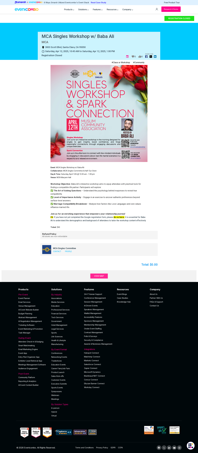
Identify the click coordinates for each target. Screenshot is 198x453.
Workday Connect (91, 387)
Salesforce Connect (92, 364)
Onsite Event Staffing (93, 329)
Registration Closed (179, 18)
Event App (22, 353)
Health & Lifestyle (58, 340)
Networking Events (59, 357)
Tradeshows (56, 361)
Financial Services (58, 313)
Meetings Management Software (32, 365)
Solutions (83, 9)
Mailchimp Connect (92, 357)
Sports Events (57, 387)
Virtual (54, 416)
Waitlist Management (92, 313)
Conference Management (95, 298)
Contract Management (93, 332)
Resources (112, 9)
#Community (138, 62)
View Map (99, 276)
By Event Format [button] (66, 349)
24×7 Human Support (93, 294)
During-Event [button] (33, 338)
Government (56, 321)
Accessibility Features (93, 317)
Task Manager (24, 333)
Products (69, 9)
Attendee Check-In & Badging (30, 342)
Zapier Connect (90, 368)
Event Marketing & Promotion (30, 329)
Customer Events (58, 380)
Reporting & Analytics (27, 381)
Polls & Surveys (90, 336)
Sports (54, 333)
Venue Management (26, 306)
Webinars (55, 395)
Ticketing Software (26, 325)
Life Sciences (57, 336)
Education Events (58, 365)
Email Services (24, 302)
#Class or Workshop (121, 62)
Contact (57, 251)
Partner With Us (156, 298)
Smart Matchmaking (26, 345)
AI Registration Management (30, 321)
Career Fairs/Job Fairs (60, 368)
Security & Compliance (93, 340)
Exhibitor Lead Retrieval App (30, 361)
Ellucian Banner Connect (94, 383)
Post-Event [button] (33, 373)
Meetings (55, 399)
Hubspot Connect (91, 353)
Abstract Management (27, 317)
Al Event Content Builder (28, 385)
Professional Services (60, 310)
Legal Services (57, 329)
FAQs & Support (156, 302)
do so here (119, 217)
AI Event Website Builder (28, 310)
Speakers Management (94, 309)
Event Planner (24, 298)
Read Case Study (98, 2)
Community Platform (26, 377)
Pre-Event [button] (33, 294)
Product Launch (57, 372)
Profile (68, 251)
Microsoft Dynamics (92, 372)
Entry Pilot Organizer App (29, 357)
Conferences (56, 353)
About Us (153, 294)
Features (98, 9)
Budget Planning (25, 313)
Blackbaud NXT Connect (94, 376)
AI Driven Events (91, 306)
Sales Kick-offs (57, 376)
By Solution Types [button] (66, 404)
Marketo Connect (91, 360)
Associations (56, 298)
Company (127, 9)
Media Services (57, 302)
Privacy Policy (102, 447)
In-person (55, 408)
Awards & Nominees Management (98, 344)
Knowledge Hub (124, 302)
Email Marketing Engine (28, 349)
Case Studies (122, 298)
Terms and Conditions (84, 447)
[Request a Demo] (171, 9)
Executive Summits (59, 384)
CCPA (120, 447)
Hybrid (54, 412)
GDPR (113, 447)
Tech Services (57, 317)
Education (55, 306)
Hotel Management (59, 325)
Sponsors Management (94, 321)
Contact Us (154, 306)
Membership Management (95, 325)
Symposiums (56, 391)
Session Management (93, 302)
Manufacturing (57, 344)
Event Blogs (122, 294)
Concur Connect (91, 380)
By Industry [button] (66, 294)
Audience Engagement (28, 368)
